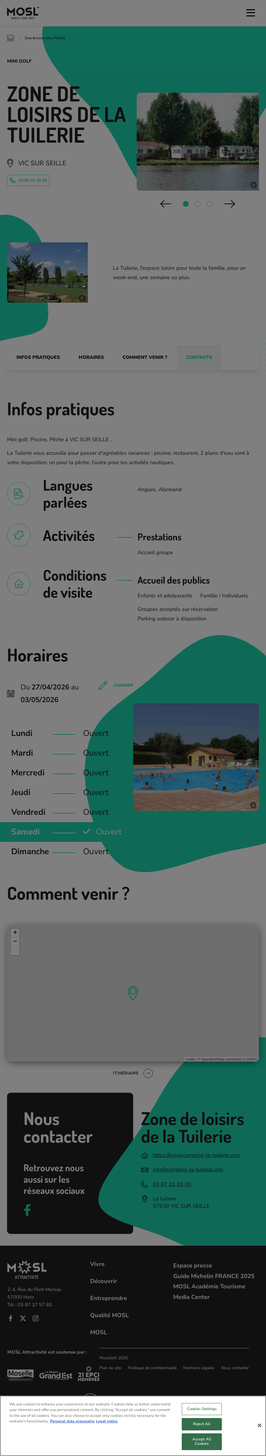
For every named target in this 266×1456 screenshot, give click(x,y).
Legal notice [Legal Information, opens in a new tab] (107, 1427)
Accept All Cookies (201, 1447)
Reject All (201, 1429)
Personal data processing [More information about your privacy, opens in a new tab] (72, 1427)
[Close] (259, 1431)
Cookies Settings (202, 1414)
